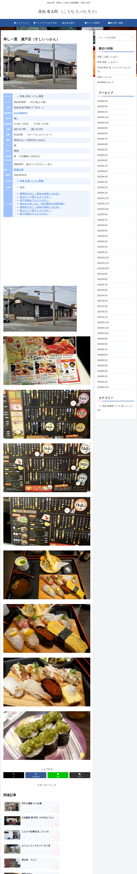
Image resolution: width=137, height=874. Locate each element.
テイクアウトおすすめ (53, 866)
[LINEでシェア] (57, 775)
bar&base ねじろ (106, 84)
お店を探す (72, 866)
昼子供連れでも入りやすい (34, 200)
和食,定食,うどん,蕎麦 (31, 181)
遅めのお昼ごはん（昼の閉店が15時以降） (43, 203)
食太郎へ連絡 (102, 866)
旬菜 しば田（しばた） (109, 57)
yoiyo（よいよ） (106, 78)
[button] (79, 775)
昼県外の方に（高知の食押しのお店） (40, 193)
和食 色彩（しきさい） (109, 62)
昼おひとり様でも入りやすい (35, 197)
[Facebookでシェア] (35, 775)
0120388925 (20, 113)
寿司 (22, 187)
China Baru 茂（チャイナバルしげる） (115, 70)
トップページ (34, 866)
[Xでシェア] (13, 775)
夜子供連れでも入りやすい (34, 214)
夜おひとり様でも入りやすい (35, 210)
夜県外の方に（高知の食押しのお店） (40, 207)
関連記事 (19, 169)
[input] (115, 38)
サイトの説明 (87, 866)
